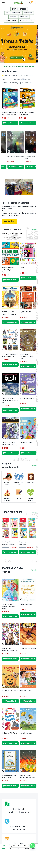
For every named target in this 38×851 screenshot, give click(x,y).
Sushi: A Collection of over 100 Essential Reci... (28, 776)
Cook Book (30, 482)
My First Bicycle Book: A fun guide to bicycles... (9, 355)
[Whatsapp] (32, 845)
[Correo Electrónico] (18, 804)
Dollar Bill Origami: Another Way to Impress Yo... (9, 270)
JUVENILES (28, 13)
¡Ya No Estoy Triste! (25, 112)
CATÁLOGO (24, 17)
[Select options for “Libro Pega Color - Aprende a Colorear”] (10, 552)
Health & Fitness (30, 499)
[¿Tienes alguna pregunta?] (18, 821)
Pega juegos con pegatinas (24, 543)
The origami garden (26, 442)
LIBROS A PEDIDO (26, 21)
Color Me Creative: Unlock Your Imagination (10, 649)
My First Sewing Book (27, 398)
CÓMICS (13, 17)
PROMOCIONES (11, 21)
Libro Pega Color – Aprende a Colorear (8, 543)
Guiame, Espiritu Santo (27, 604)
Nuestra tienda (19, 843)
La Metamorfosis (7, 156)
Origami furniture (25, 312)
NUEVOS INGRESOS (19, 9)
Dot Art (22, 267)
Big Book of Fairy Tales (9, 733)
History (19, 498)
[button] (2, 43)
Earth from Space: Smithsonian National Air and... (10, 401)
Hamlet (21, 156)
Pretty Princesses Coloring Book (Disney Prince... (9, 606)
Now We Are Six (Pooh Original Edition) (9, 776)
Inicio (4, 847)
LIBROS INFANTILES (13, 13)
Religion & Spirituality (7, 499)
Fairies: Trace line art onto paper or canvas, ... (9, 444)
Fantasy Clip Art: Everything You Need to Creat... (27, 356)
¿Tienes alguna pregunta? (19, 826)
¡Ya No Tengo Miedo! (8, 112)
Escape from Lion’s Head (28, 648)
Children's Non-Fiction (18, 483)
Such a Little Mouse (26, 733)
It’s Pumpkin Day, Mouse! (10, 691)
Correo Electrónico (19, 809)
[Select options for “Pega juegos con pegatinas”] (27, 552)
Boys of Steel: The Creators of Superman (9, 313)
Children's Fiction (7, 483)
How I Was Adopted (26, 691)
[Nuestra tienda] (18, 838)
